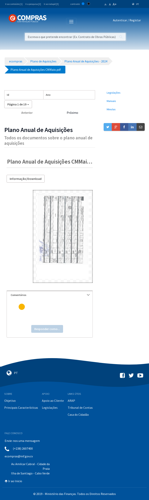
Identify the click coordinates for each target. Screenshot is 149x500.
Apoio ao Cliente (53, 401)
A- (106, 4)
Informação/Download (26, 179)
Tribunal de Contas (80, 407)
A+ (115, 4)
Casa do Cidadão (78, 414)
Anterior (27, 113)
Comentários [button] (50, 295)
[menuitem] (124, 93)
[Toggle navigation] (52, 21)
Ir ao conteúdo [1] (14, 4)
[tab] (50, 295)
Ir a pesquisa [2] (33, 4)
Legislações (50, 407)
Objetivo (10, 401)
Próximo (72, 113)
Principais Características (21, 407)
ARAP (71, 401)
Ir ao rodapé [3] (51, 4)
